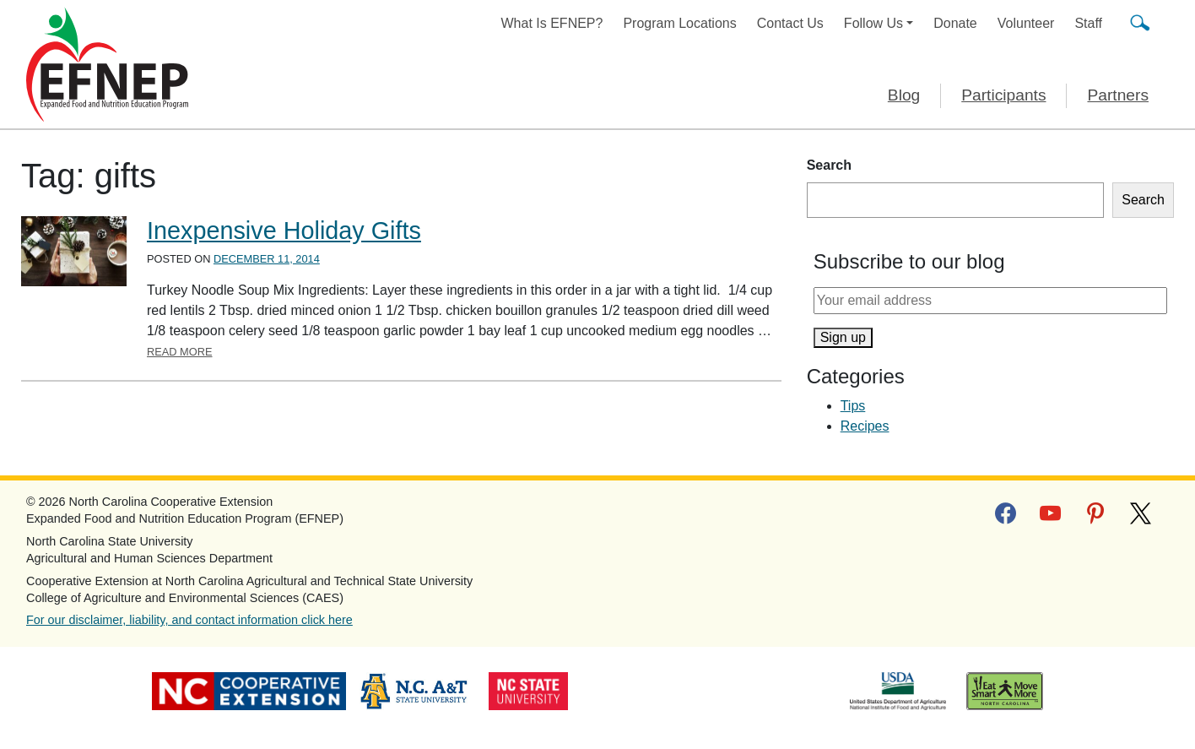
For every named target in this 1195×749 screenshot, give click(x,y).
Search (829, 165)
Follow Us (873, 23)
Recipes (865, 426)
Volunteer (1026, 23)
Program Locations (679, 23)
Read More (180, 351)
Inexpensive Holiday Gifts (284, 230)
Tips (853, 406)
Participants (1003, 95)
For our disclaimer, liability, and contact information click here (189, 620)
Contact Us (790, 23)
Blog (904, 95)
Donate (955, 23)
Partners (1118, 95)
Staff (1088, 23)
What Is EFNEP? (552, 23)
